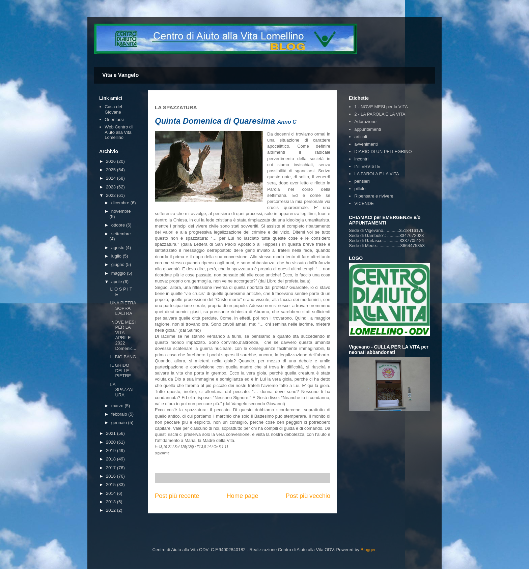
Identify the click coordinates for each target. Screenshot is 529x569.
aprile (117, 281)
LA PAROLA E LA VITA (376, 173)
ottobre (118, 225)
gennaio (119, 422)
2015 (111, 484)
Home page (242, 495)
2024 (111, 178)
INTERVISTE (367, 166)
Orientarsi (114, 119)
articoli (360, 136)
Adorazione (365, 121)
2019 (111, 450)
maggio (119, 273)
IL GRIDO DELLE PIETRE (120, 370)
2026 (111, 161)
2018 (111, 458)
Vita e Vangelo (120, 75)
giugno (118, 264)
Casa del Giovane (113, 109)
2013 (111, 501)
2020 (111, 442)
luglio (117, 256)
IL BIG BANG (123, 356)
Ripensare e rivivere (373, 196)
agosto (118, 247)
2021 (111, 433)
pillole (359, 188)
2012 (111, 510)
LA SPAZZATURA (122, 389)
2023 (111, 186)
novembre (121, 211)
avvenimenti (366, 144)
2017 (111, 467)
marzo (118, 405)
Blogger (368, 549)
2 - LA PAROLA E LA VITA (379, 114)
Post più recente (177, 495)
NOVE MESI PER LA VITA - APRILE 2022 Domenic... (123, 335)
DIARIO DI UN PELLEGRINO (383, 151)
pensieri (362, 181)
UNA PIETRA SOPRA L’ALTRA (123, 308)
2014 (111, 493)
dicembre (121, 202)
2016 (111, 476)
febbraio (120, 414)
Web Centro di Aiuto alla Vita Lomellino (119, 132)
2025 (111, 169)
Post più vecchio (308, 495)
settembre (121, 233)
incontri (361, 158)
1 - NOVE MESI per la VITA (381, 106)
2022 (111, 195)
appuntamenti (367, 129)
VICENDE (364, 203)
